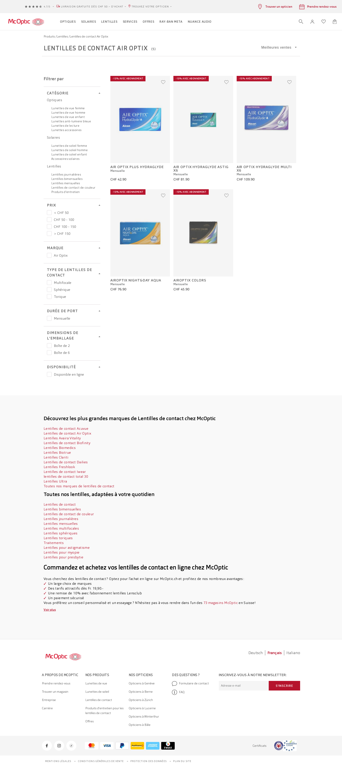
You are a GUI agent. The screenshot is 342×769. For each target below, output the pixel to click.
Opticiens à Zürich (141, 700)
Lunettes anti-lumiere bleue (71, 121)
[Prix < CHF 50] (49, 212)
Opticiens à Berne (141, 692)
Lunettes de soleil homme (69, 150)
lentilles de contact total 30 (66, 476)
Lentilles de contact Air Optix (67, 433)
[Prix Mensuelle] (49, 318)
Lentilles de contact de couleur (73, 187)
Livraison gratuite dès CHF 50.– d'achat (92, 6)
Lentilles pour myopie (62, 552)
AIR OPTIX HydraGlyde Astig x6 (201, 168)
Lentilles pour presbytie (63, 557)
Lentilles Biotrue (57, 452)
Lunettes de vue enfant (68, 117)
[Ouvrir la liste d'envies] (323, 21)
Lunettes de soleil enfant (69, 154)
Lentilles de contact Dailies (66, 462)
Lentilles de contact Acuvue (66, 428)
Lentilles (62, 36)
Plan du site (182, 761)
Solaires (53, 137)
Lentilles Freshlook (59, 467)
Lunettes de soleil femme (69, 146)
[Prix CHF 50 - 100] (49, 219)
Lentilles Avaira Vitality (62, 438)
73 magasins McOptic (220, 602)
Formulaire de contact (190, 683)
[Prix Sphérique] (49, 289)
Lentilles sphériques (60, 533)
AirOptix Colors (189, 280)
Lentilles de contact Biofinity (67, 443)
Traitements (54, 543)
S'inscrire (284, 686)
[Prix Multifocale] (49, 282)
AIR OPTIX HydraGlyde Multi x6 (264, 168)
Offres (89, 721)
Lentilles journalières (66, 174)
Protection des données (148, 761)
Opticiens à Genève (142, 683)
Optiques (54, 100)
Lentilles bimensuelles (66, 179)
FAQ (178, 692)
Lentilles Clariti (56, 457)
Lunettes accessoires (66, 130)
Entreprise (49, 700)
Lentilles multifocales (61, 528)
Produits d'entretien (65, 192)
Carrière (47, 708)
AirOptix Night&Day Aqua (135, 280)
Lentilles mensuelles (65, 183)
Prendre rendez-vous (56, 683)
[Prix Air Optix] (49, 255)
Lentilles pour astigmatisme (67, 547)
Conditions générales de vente (101, 761)
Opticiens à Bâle (139, 725)
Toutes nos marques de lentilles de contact (79, 486)
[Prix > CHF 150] (49, 233)
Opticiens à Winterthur (144, 716)
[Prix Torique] (49, 296)
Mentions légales (58, 761)
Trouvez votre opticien (150, 6)
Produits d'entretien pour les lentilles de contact (104, 710)
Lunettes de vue (96, 683)
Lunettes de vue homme (68, 112)
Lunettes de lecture (65, 126)
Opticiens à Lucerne (142, 708)
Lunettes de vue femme (68, 108)
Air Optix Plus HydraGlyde (137, 167)
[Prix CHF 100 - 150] (49, 226)
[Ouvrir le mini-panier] (335, 21)
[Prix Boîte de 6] (49, 352)
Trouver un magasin (55, 692)
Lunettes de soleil (97, 692)
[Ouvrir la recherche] (301, 21)
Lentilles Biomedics (60, 447)
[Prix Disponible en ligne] (49, 374)
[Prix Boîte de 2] (49, 345)
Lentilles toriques (58, 538)
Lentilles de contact (60, 504)
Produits (49, 36)
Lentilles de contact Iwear (65, 471)
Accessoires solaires (65, 159)
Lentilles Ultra (55, 481)
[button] (312, 21)
